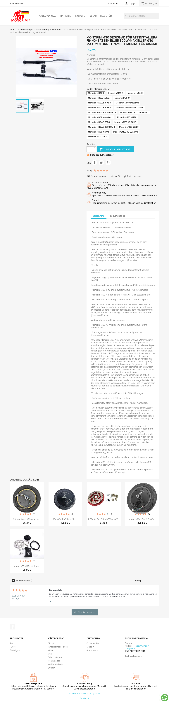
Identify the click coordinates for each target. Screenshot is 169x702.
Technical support (133, 656)
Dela (94, 162)
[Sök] (141, 16)
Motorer (80, 15)
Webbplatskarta (55, 664)
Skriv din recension (134, 176)
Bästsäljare (15, 650)
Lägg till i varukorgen (116, 149)
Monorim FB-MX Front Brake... (26, 566)
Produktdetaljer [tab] (117, 215)
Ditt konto (93, 638)
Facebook (12, 626)
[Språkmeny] (114, 3)
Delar (93, 15)
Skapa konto (92, 650)
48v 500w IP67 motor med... (65, 519)
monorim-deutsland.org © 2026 (84, 693)
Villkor (51, 650)
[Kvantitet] (90, 149)
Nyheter (13, 646)
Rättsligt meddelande (58, 646)
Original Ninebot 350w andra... (27, 519)
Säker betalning (55, 657)
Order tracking (93, 643)
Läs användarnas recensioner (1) (103, 176)
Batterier (66, 15)
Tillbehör (106, 15)
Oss (50, 653)
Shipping (52, 643)
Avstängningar (48, 15)
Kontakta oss (16, 3)
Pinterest (108, 162)
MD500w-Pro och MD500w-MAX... (103, 519)
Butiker (51, 667)
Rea (11, 643)
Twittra (101, 162)
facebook (84, 698)
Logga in (90, 646)
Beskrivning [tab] (98, 215)
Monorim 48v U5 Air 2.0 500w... (142, 519)
